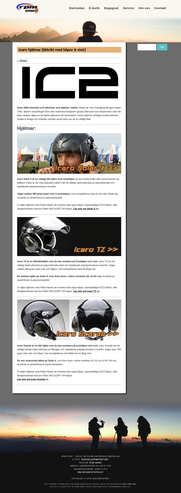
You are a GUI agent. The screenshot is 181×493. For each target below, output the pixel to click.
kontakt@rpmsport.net (95, 459)
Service (128, 8)
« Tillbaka (22, 60)
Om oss (144, 8)
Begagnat (111, 8)
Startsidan (77, 8)
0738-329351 (95, 463)
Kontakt (160, 8)
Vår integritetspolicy (90, 472)
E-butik (94, 8)
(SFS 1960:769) (129, 484)
